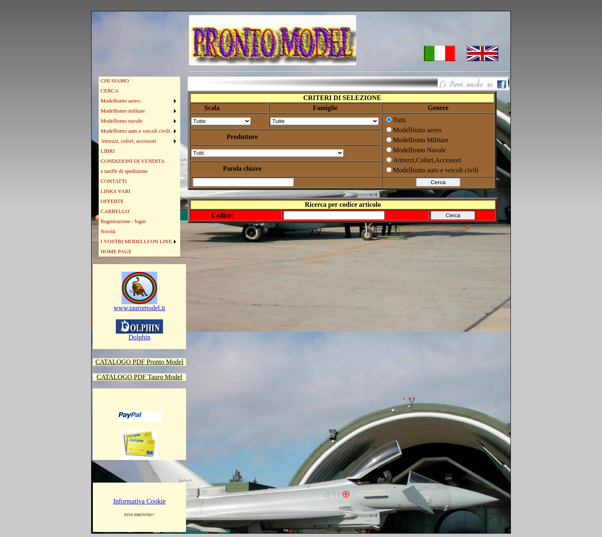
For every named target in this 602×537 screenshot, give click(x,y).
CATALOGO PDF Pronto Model (139, 361)
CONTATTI (114, 181)
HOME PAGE (116, 251)
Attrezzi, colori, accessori (128, 141)
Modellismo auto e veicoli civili (135, 131)
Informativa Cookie (139, 501)
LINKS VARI (115, 191)
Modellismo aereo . (122, 101)
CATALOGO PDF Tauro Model (139, 376)
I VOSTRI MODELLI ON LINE (136, 241)
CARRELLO (115, 211)
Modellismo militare (123, 111)
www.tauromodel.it (139, 304)
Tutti (399, 119)
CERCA (110, 90)
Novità (108, 231)
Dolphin (139, 334)
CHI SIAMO (115, 80)
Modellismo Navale (419, 150)
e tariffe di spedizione (124, 171)
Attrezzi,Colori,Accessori (427, 160)
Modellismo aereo (417, 130)
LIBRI (108, 151)
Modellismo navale (122, 121)
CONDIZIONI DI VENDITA (133, 161)
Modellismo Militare (421, 140)
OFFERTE (112, 201)
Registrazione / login (123, 221)
